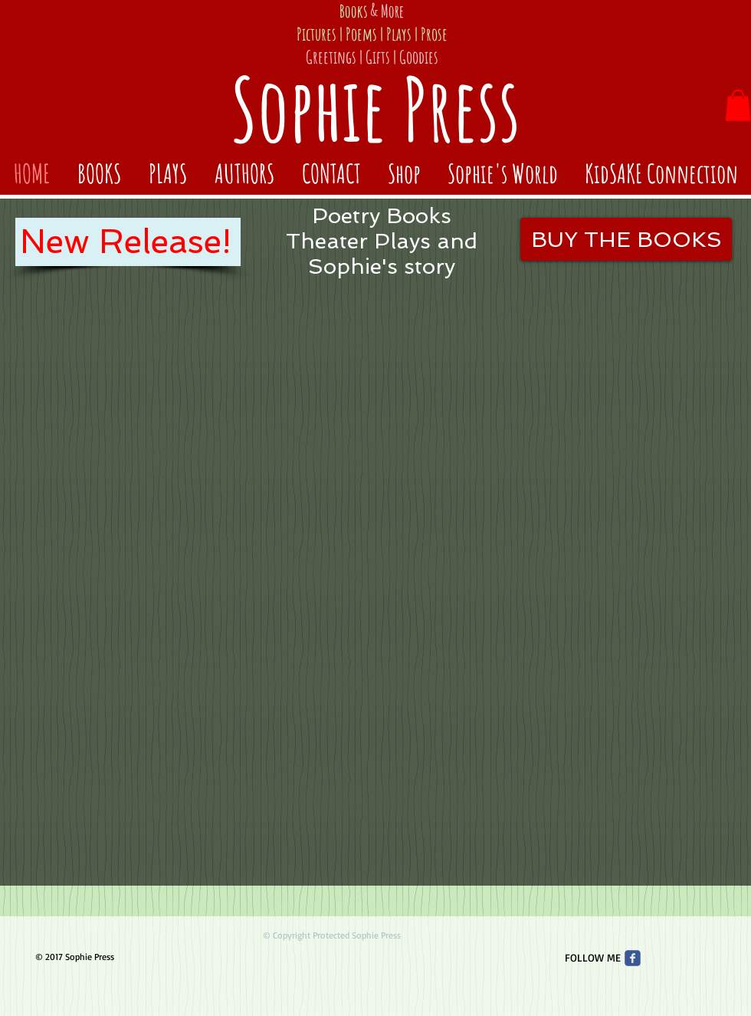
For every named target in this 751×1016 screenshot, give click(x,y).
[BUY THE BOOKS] (626, 239)
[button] (738, 105)
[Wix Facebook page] (633, 958)
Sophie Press (375, 108)
